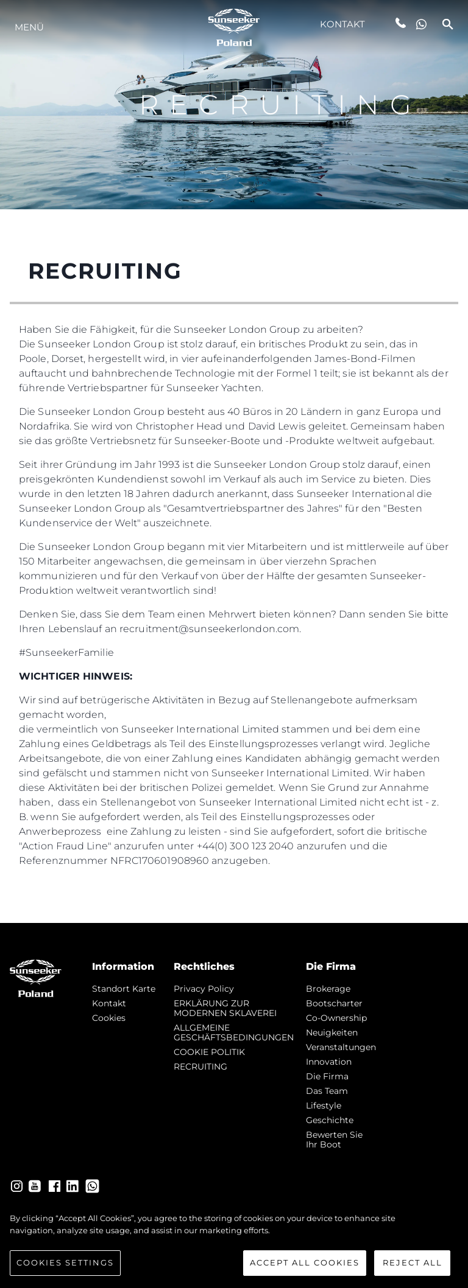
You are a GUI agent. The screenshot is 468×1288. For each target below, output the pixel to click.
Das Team (327, 1090)
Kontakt (343, 24)
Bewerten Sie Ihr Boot (334, 1139)
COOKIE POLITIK (209, 1051)
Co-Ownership (336, 1017)
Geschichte (329, 1120)
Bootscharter (334, 1003)
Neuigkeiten (332, 1032)
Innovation (329, 1061)
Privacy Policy (204, 988)
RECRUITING (200, 1066)
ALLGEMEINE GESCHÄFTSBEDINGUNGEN (234, 1032)
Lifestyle (323, 1105)
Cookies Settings (65, 1267)
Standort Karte (123, 988)
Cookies (109, 1017)
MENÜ (29, 27)
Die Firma (327, 1076)
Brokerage (328, 988)
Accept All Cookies (305, 1267)
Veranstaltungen (341, 1047)
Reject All (412, 1267)
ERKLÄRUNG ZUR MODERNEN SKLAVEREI (225, 1008)
